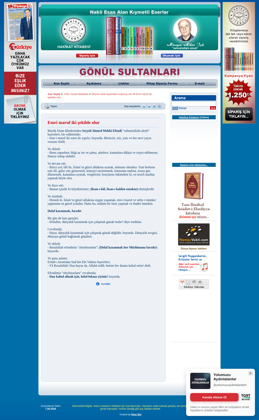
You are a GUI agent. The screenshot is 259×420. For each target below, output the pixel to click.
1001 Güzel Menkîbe (76, 94)
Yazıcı (53, 106)
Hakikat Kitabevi (189, 117)
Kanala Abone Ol (214, 397)
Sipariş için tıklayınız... (194, 164)
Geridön (105, 283)
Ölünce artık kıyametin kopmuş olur (112, 94)
